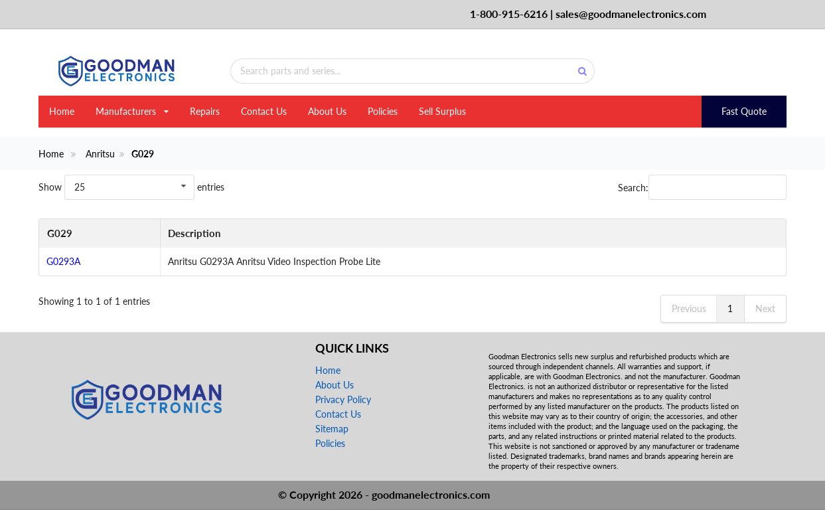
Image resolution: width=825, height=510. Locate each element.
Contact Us (264, 111)
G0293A (63, 261)
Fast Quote (744, 111)
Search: (702, 187)
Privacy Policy (343, 399)
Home (61, 111)
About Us (327, 111)
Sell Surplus (442, 111)
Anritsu (100, 154)
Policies (383, 111)
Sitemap (331, 428)
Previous (689, 308)
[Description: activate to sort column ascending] (473, 233)
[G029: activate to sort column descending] (99, 233)
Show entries (131, 187)
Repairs (205, 111)
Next (765, 308)
